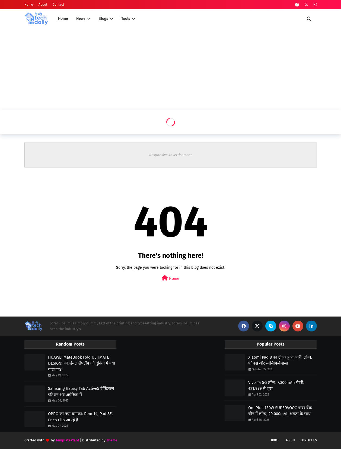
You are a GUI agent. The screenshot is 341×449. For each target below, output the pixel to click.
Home (28, 5)
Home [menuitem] (63, 18)
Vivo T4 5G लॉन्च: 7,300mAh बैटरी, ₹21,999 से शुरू (276, 385)
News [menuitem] (80, 18)
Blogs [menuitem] (103, 18)
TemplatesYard (67, 440)
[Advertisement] (170, 69)
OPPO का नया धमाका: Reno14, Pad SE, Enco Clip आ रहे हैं (80, 416)
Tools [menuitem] (125, 18)
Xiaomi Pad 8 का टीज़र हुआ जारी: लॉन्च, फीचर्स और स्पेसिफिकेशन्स (280, 360)
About (43, 5)
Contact (58, 5)
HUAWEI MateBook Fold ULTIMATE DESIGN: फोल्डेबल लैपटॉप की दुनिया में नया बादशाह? (81, 363)
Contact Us (309, 440)
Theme (111, 440)
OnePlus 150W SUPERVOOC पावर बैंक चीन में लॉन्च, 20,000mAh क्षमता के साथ (280, 410)
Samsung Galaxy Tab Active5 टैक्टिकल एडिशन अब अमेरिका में (81, 391)
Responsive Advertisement (170, 155)
